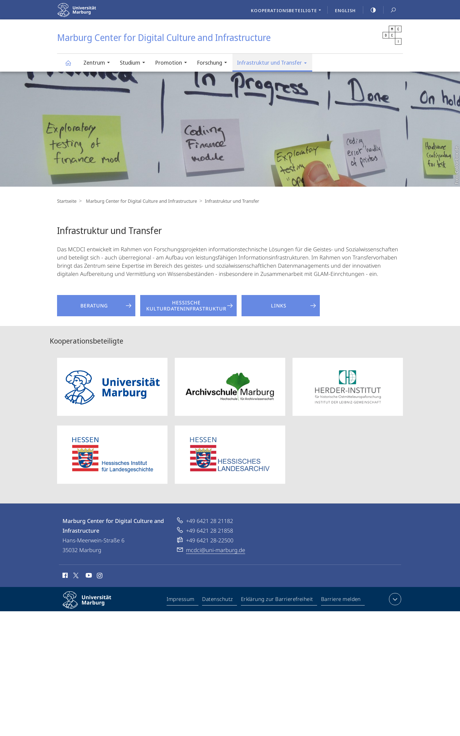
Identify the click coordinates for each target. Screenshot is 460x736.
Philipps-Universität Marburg (92, 605)
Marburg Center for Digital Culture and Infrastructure (71, 66)
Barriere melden (341, 600)
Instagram (100, 576)
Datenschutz (218, 600)
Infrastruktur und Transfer (274, 63)
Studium (134, 63)
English (345, 10)
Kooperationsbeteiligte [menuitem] (287, 11)
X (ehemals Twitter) (75, 575)
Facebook (64, 576)
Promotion (173, 63)
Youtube (88, 576)
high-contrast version (370, 10)
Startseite (66, 201)
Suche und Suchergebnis (390, 10)
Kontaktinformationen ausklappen (394, 599)
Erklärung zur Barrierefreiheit (277, 600)
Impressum (181, 600)
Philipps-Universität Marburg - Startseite (89, 13)
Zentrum (98, 63)
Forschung (214, 63)
